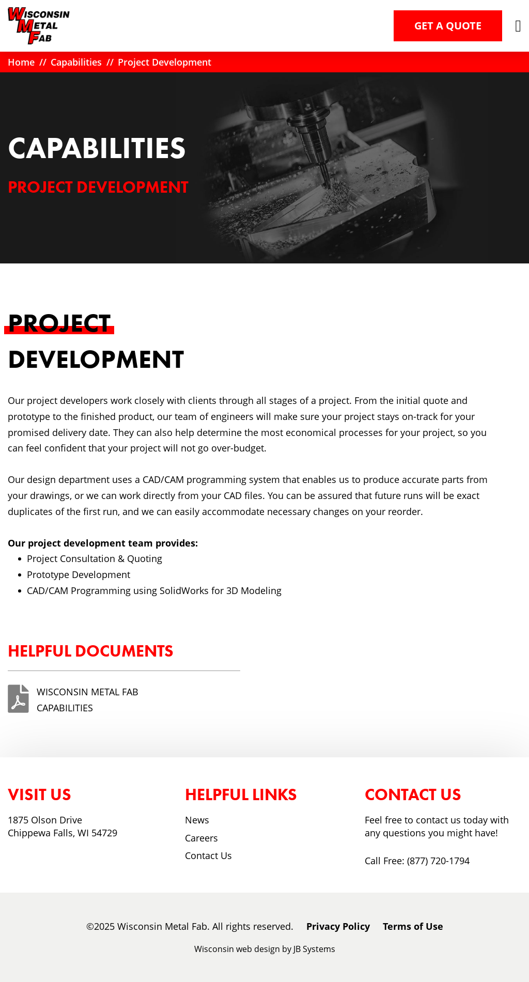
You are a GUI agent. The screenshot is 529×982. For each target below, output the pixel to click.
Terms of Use (413, 926)
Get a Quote (447, 26)
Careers (201, 838)
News (197, 820)
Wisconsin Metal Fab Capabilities (87, 699)
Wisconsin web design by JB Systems (264, 949)
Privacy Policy (338, 926)
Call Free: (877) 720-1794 (417, 860)
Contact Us (208, 855)
